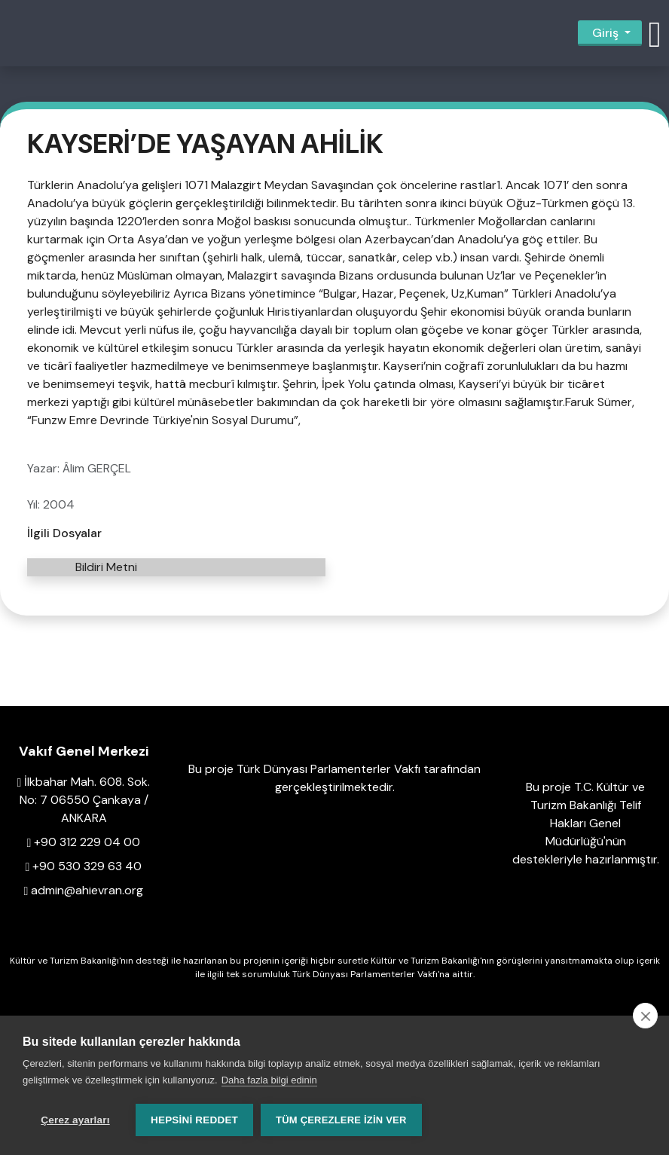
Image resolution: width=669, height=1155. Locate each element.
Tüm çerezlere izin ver (341, 1120)
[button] (654, 33)
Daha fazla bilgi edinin (269, 1080)
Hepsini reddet (194, 1120)
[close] (645, 1015)
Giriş (605, 33)
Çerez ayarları (75, 1120)
